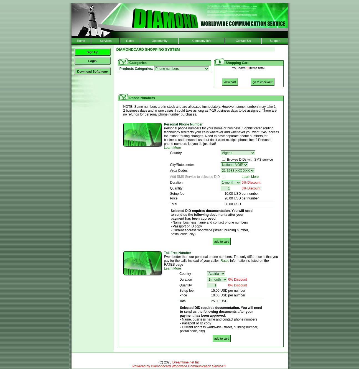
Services (105, 40)
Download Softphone (92, 71)
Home (81, 40)
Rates (130, 40)
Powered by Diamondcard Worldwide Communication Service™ (179, 366)
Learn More (172, 148)
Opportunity (159, 40)
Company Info (201, 40)
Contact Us (243, 40)
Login (92, 61)
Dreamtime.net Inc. (186, 362)
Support (275, 40)
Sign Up (92, 52)
